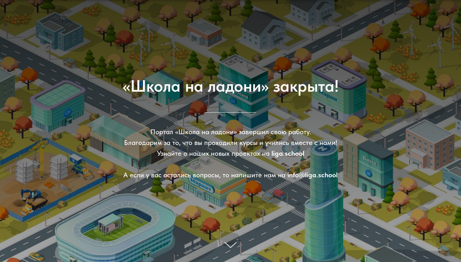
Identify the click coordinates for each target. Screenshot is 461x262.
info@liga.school (312, 175)
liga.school (288, 153)
